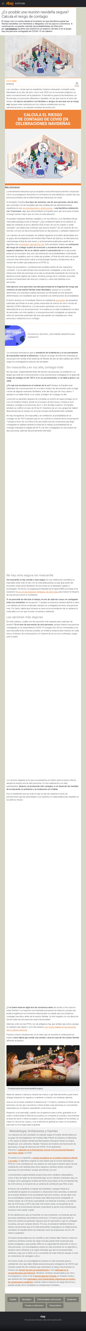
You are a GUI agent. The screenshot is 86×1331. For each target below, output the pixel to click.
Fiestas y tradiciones (34, 1305)
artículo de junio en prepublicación (34, 1270)
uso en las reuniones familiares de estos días (38, 592)
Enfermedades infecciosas (49, 1299)
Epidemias (71, 1299)
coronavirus (11, 28)
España (13, 1299)
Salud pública (55, 1305)
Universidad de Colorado (45, 1276)
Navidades (26, 1299)
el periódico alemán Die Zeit (31, 244)
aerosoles (60, 300)
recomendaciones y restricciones (37, 208)
